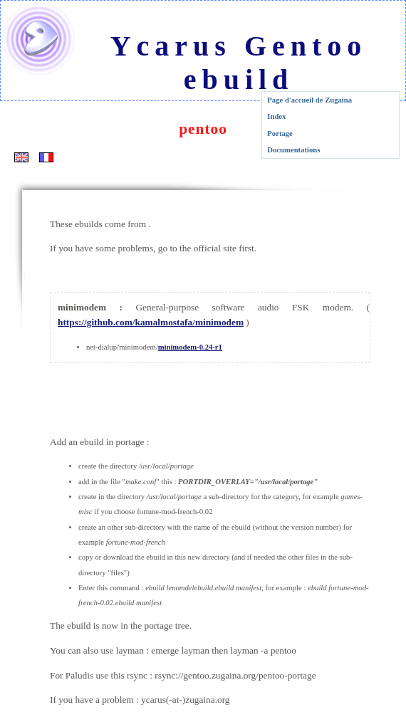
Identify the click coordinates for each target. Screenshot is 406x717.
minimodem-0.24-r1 (190, 347)
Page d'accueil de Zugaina (309, 100)
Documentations (293, 150)
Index (276, 116)
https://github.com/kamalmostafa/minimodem (151, 322)
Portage (280, 133)
